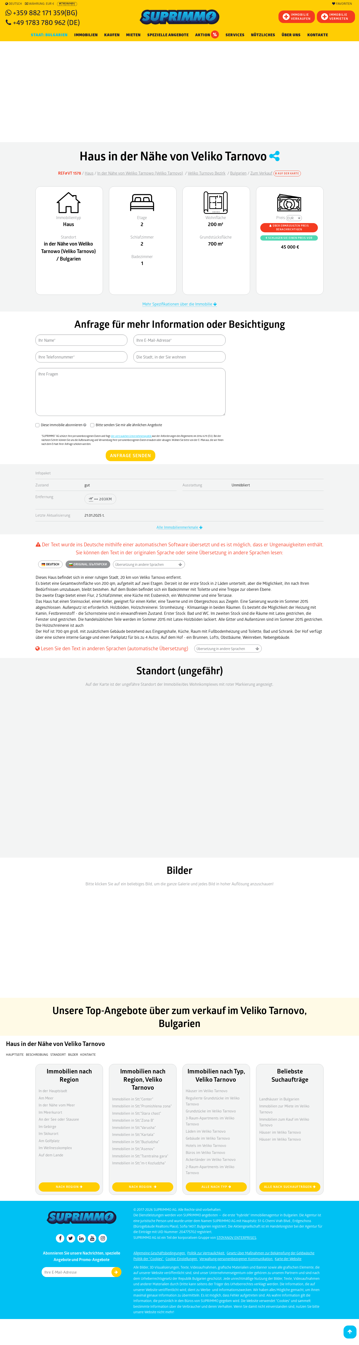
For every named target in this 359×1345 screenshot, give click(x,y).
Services (235, 35)
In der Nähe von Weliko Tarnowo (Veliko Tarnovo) (140, 173)
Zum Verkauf (261, 173)
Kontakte (317, 35)
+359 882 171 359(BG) (45, 12)
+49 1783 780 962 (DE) (46, 22)
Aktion (207, 34)
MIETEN (133, 35)
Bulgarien (238, 173)
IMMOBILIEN (86, 35)
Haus (89, 173)
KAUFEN (112, 35)
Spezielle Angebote (168, 35)
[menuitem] (318, 35)
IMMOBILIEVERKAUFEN (297, 16)
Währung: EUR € (39, 3)
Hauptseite (15, 1054)
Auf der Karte (287, 173)
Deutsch (13, 3)
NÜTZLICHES (263, 35)
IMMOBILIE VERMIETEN (334, 16)
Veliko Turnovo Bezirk (206, 173)
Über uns (291, 35)
